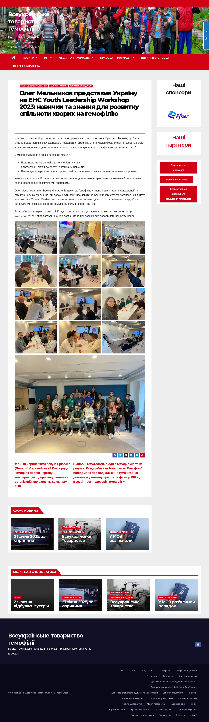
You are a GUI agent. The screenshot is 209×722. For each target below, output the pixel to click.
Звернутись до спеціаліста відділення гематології (178, 194)
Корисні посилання (176, 179)
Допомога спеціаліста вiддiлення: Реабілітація (174, 687)
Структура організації (186, 715)
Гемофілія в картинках (186, 670)
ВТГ (48, 57)
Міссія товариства (26, 66)
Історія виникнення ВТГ (133, 698)
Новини (30, 57)
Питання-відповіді (155, 57)
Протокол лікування (187, 709)
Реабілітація (165, 715)
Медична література (132, 704)
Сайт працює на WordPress (22, 693)
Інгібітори (192, 693)
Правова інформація (117, 57)
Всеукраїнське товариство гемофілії (28, 21)
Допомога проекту (188, 676)
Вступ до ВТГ (148, 670)
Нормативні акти (117, 709)
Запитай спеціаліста (173, 693)
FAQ (134, 670)
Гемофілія (165, 670)
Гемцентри (152, 676)
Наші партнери (177, 704)
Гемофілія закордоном (81, 86)
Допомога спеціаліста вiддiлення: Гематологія (174, 681)
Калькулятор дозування (161, 698)
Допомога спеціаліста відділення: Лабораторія (135, 693)
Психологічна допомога (178, 167)
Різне (17, 597)
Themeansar (61, 693)
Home (124, 670)
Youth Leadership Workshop (34, 86)
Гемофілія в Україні (58, 86)
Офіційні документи (139, 709)
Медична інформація (76, 57)
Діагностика (168, 676)
